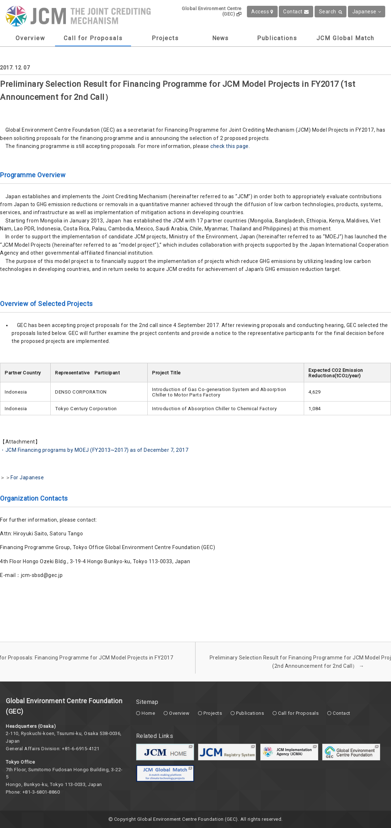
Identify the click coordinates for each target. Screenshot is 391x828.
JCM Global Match (345, 38)
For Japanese (27, 477)
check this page (229, 146)
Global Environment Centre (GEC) (211, 11)
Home (148, 713)
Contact (296, 11)
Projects (165, 38)
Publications (277, 38)
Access (262, 11)
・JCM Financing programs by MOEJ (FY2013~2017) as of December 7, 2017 (94, 450)
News (220, 38)
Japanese (366, 11)
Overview (30, 38)
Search (330, 11)
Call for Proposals (93, 38)
